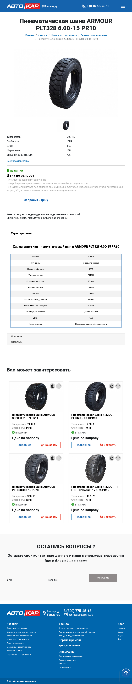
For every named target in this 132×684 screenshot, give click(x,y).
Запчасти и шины (15, 650)
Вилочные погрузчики (17, 627)
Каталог (12, 623)
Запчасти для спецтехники (19, 634)
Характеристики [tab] (20, 233)
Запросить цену (36, 200)
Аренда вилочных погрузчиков (73, 627)
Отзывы (62, 663)
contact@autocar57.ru (81, 613)
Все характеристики (18, 161)
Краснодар (50, 6)
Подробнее (23, 445)
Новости (121, 627)
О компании (66, 651)
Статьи (121, 631)
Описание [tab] (15, 336)
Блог (121, 623)
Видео (120, 634)
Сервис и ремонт (70, 639)
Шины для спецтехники (18, 638)
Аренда (64, 623)
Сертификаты (65, 666)
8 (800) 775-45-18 (98, 6)
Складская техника (16, 642)
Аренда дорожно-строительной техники (77, 631)
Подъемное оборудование (19, 653)
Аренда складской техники (71, 634)
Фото (120, 638)
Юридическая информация (71, 655)
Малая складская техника (19, 646)
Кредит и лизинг (70, 644)
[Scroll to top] (126, 673)
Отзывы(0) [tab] (15, 342)
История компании (67, 659)
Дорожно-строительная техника (21, 631)
